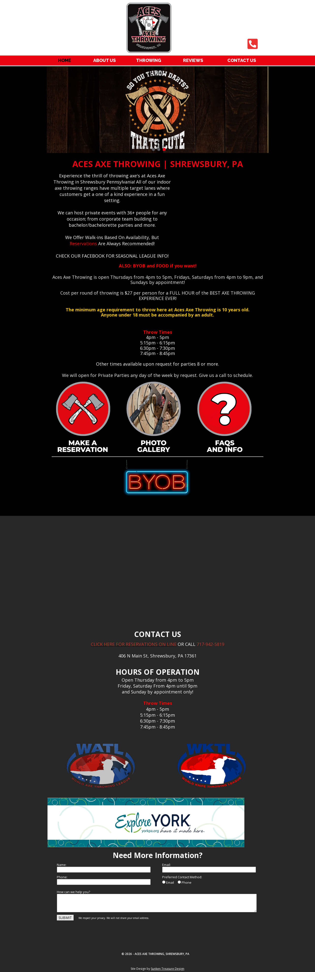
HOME (64, 60)
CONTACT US (241, 60)
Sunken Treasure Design (167, 969)
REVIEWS (193, 60)
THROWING (148, 60)
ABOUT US (104, 60)
